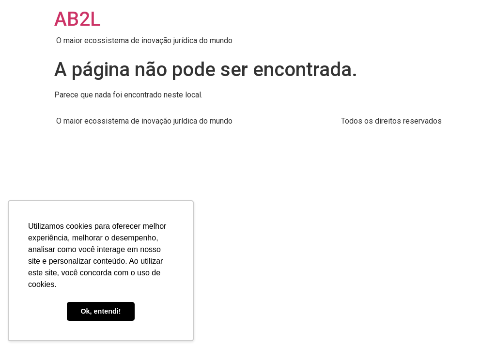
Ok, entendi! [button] (100, 311)
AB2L (77, 19)
